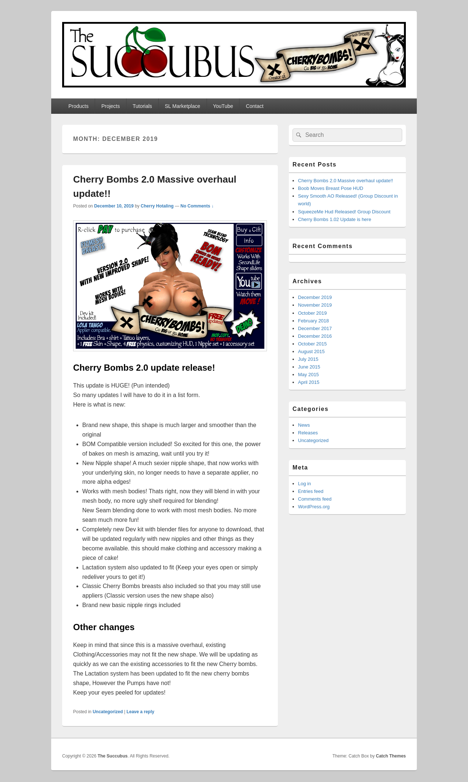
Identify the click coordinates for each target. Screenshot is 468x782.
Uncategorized (108, 711)
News (304, 425)
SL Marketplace (182, 106)
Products (78, 106)
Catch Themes (391, 756)
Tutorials (142, 106)
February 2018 (313, 320)
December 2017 (315, 328)
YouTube (223, 106)
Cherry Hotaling (157, 206)
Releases (308, 432)
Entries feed (310, 491)
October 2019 (312, 313)
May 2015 (308, 374)
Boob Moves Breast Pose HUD (330, 188)
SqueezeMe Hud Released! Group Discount (344, 211)
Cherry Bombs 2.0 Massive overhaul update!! (345, 180)
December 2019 (315, 297)
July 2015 (308, 359)
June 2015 (309, 367)
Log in (304, 483)
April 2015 (309, 382)
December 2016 (315, 336)
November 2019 (315, 305)
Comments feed (315, 499)
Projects (110, 106)
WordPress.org (313, 506)
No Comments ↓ (197, 206)
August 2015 (311, 351)
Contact (254, 106)
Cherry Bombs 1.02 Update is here (334, 219)
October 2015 (312, 344)
